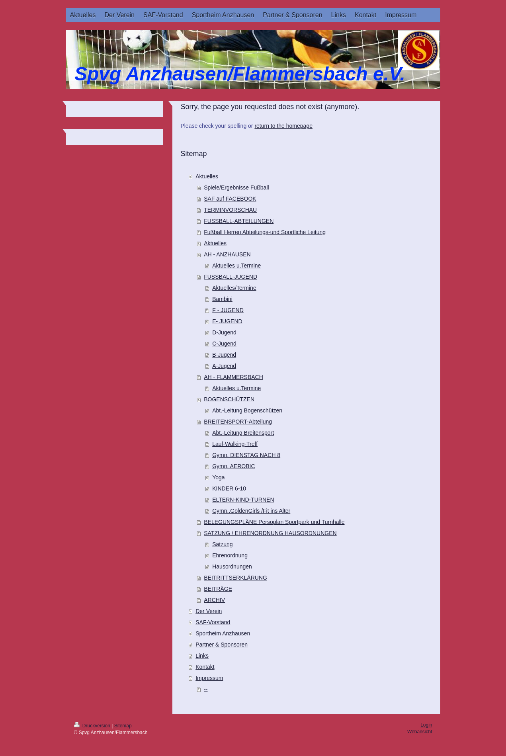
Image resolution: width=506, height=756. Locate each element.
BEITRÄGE (218, 589)
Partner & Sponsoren (221, 644)
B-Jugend (224, 355)
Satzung (222, 544)
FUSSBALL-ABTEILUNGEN (239, 221)
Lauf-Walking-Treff (235, 444)
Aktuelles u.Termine (236, 265)
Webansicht (419, 732)
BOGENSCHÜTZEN (229, 399)
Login (426, 725)
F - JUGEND (228, 310)
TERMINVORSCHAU (230, 210)
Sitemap (123, 726)
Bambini (222, 299)
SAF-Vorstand (212, 622)
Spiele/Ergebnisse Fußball (236, 187)
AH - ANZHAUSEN (227, 254)
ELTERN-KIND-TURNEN (243, 499)
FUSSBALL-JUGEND (230, 276)
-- (205, 689)
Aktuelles (206, 176)
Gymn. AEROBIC (233, 466)
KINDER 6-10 (229, 488)
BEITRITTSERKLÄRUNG (235, 577)
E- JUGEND (227, 321)
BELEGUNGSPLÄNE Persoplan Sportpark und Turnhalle (274, 522)
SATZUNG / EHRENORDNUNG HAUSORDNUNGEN (270, 533)
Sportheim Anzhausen (222, 633)
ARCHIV (214, 600)
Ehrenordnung (230, 555)
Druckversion (93, 726)
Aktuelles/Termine (234, 288)
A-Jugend (224, 366)
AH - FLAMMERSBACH (233, 377)
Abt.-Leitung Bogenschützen (247, 410)
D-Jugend (224, 332)
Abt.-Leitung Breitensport (243, 433)
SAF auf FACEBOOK (230, 198)
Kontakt (204, 667)
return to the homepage (283, 126)
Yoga (218, 477)
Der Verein (208, 611)
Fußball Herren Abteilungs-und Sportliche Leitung (265, 232)
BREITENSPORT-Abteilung (238, 421)
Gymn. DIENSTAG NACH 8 (246, 455)
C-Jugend (224, 343)
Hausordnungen (232, 566)
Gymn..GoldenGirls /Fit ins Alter (251, 511)
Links (202, 655)
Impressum (209, 678)
